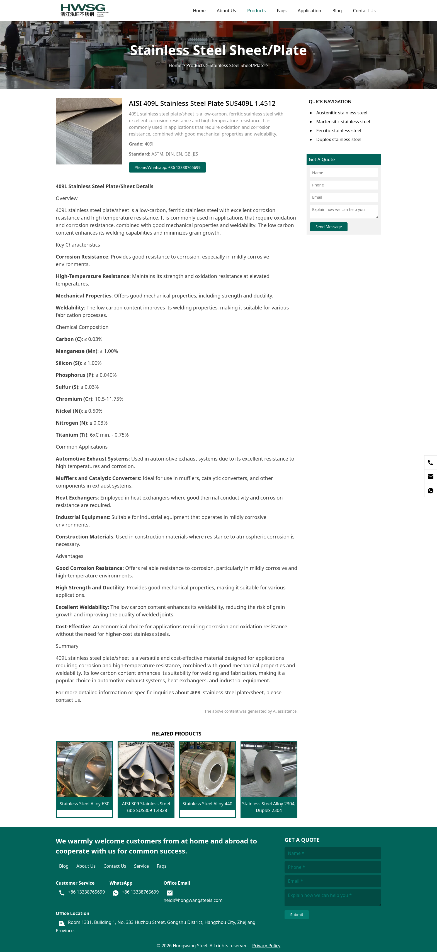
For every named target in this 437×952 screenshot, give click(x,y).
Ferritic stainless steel (338, 130)
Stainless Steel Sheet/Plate (237, 65)
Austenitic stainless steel (341, 113)
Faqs (282, 11)
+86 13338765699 (86, 892)
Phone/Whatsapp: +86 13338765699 (168, 167)
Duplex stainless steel (338, 139)
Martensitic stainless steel (343, 122)
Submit (296, 914)
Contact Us (364, 11)
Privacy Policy (266, 946)
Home (199, 11)
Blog (337, 11)
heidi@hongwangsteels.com (193, 900)
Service (141, 866)
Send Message (328, 226)
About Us (226, 11)
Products (256, 11)
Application (309, 11)
